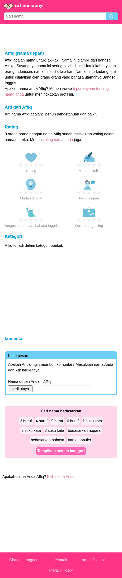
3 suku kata (54, 430)
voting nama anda (58, 140)
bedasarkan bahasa (47, 440)
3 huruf (26, 421)
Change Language (25, 560)
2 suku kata (31, 430)
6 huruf (73, 421)
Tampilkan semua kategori (61, 451)
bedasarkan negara (84, 430)
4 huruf (41, 421)
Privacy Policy (61, 570)
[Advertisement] (61, 37)
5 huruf (57, 421)
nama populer (79, 440)
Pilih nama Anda (61, 477)
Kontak (61, 560)
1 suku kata (92, 421)
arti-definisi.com (95, 560)
